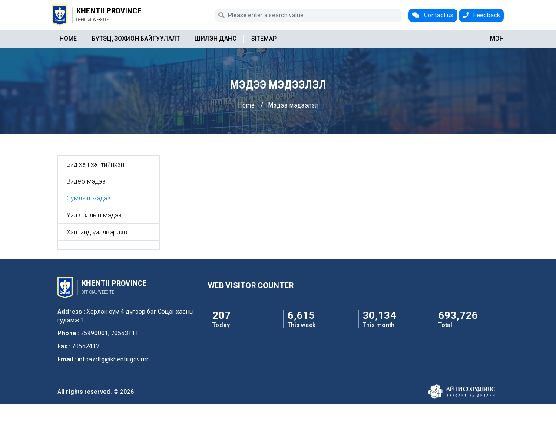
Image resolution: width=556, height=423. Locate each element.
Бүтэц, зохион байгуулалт (136, 38)
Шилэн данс (215, 38)
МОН (497, 38)
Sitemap (264, 38)
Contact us (432, 15)
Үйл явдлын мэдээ (94, 215)
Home (68, 38)
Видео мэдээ (86, 181)
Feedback (481, 15)
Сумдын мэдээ (88, 198)
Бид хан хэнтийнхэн (95, 164)
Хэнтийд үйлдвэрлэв (96, 232)
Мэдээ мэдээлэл (293, 105)
